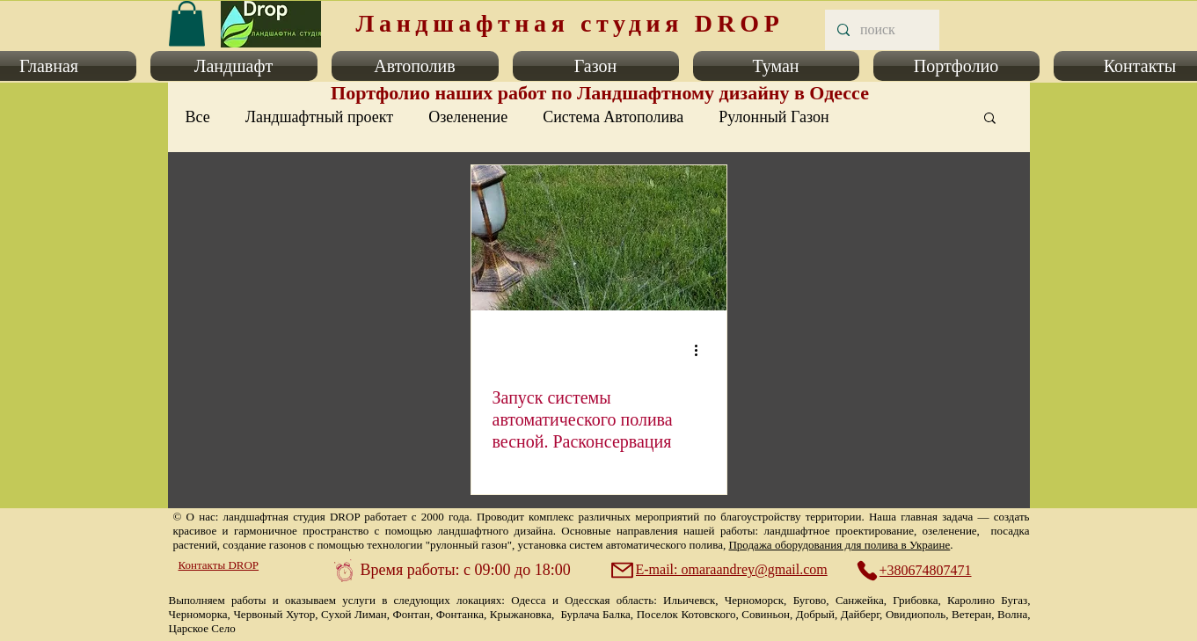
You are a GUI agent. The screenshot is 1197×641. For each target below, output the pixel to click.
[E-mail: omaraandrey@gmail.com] (721, 569)
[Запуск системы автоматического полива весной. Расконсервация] (598, 237)
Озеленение (467, 117)
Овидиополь (915, 614)
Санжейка (860, 600)
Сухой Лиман (354, 614)
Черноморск (754, 600)
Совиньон (765, 614)
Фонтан (411, 614)
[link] (187, 23)
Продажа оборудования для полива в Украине (839, 544)
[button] (234, 66)
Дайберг (860, 614)
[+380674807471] (923, 570)
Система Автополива (613, 117)
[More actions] (702, 350)
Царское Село (202, 628)
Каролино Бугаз (987, 600)
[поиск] (881, 30)
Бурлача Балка (595, 614)
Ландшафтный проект (319, 117)
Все (198, 117)
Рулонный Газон (773, 117)
